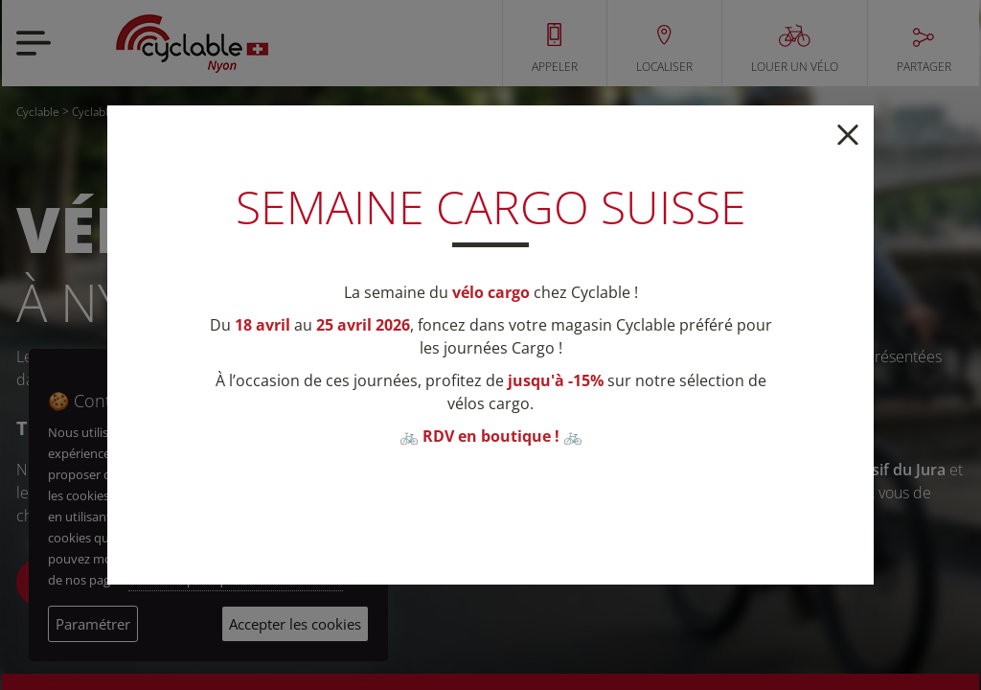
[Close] (848, 132)
